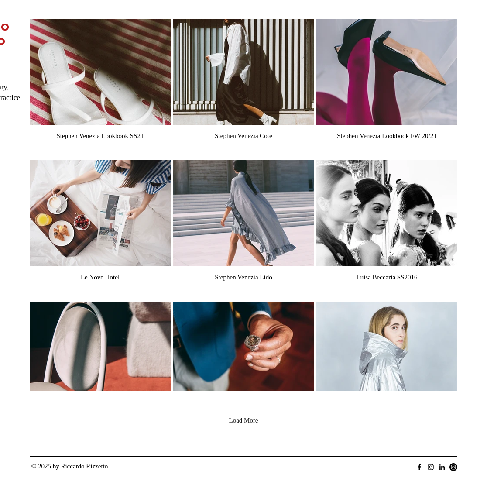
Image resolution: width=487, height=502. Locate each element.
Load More (243, 420)
